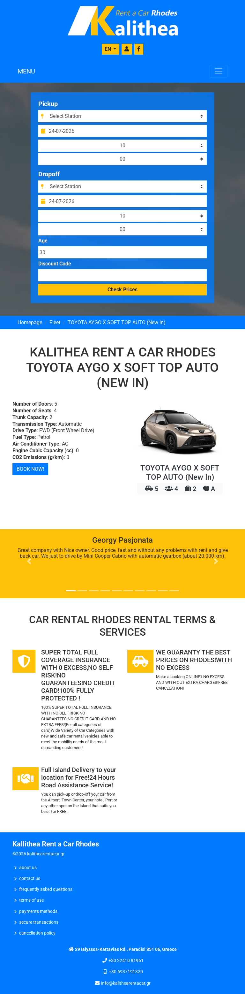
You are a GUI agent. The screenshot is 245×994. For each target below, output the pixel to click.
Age (43, 241)
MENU (26, 71)
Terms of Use (31, 900)
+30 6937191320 (126, 972)
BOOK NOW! (30, 469)
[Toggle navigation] (218, 71)
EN (108, 49)
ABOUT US (28, 867)
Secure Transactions (38, 922)
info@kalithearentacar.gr (126, 983)
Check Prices (122, 290)
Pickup (48, 104)
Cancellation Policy (37, 933)
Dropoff (49, 174)
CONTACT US (29, 878)
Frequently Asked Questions (45, 889)
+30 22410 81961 (126, 960)
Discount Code (54, 264)
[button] (29, 561)
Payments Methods (38, 911)
